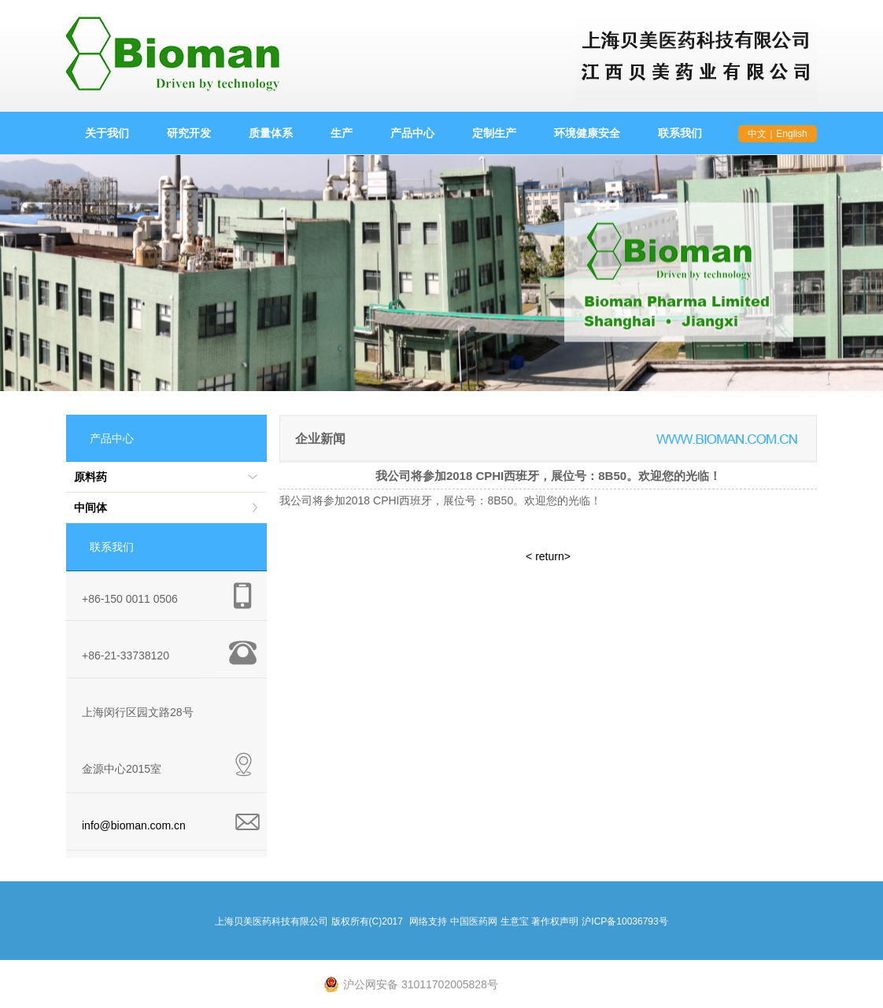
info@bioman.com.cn (134, 825)
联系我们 (680, 133)
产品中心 (412, 133)
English (791, 133)
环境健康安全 (587, 133)
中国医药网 (473, 921)
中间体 (90, 507)
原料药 (90, 477)
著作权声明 (554, 921)
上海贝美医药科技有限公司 (271, 921)
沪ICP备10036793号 (624, 921)
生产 (342, 133)
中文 (757, 133)
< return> (548, 556)
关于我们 (107, 133)
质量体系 (271, 133)
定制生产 (494, 133)
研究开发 (189, 133)
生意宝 (515, 921)
